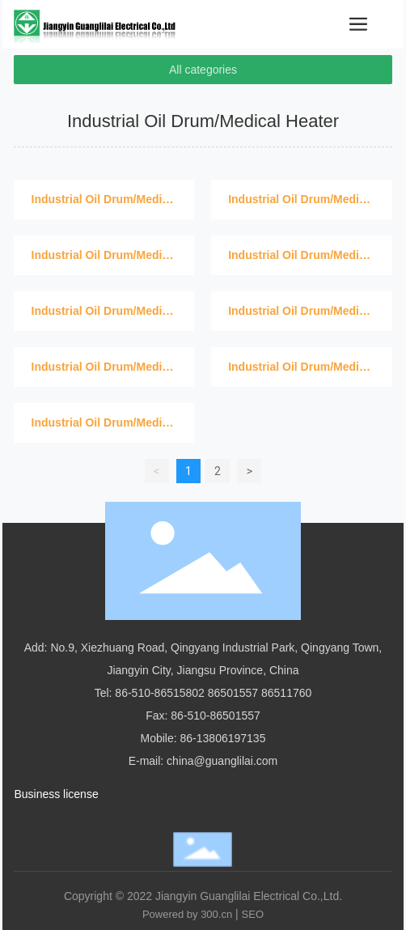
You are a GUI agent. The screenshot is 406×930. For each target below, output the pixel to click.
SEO (253, 914)
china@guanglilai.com (222, 760)
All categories (203, 69)
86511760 (286, 692)
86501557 (233, 692)
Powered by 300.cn (187, 914)
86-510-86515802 (160, 692)
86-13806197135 (223, 738)
